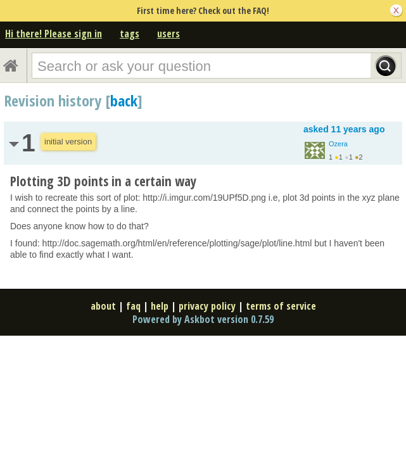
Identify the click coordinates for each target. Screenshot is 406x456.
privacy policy (207, 306)
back (123, 100)
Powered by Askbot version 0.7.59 (203, 319)
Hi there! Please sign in (53, 34)
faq (133, 306)
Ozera (338, 144)
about (103, 306)
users (168, 34)
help (159, 306)
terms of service (281, 306)
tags (129, 34)
